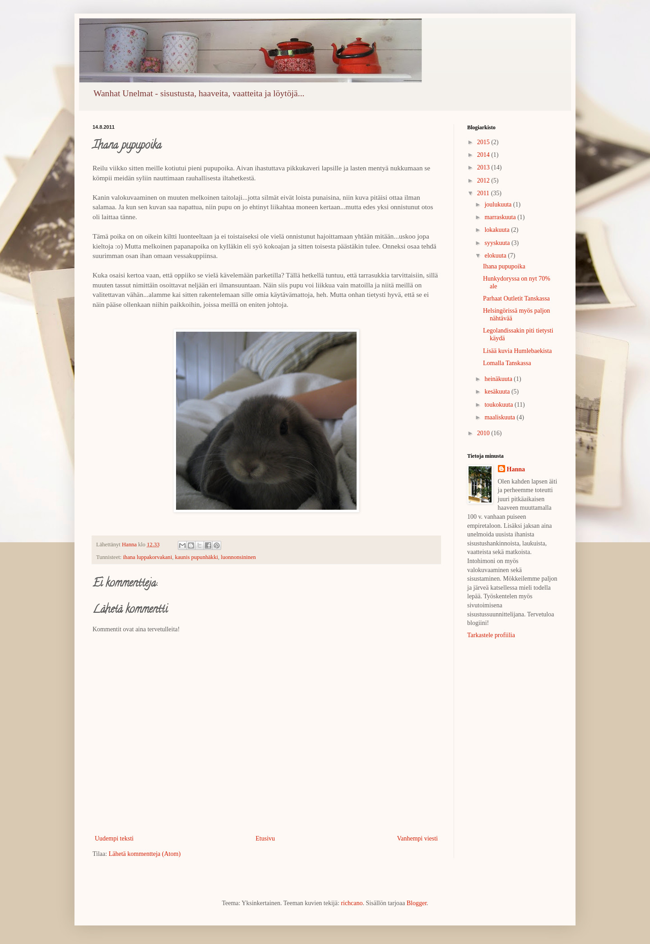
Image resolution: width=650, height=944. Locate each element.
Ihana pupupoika (504, 266)
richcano (351, 903)
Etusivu (265, 838)
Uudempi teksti (114, 838)
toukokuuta (499, 404)
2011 (484, 193)
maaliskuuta (500, 417)
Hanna (516, 469)
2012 (484, 180)
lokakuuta (497, 229)
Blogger (417, 903)
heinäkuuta (499, 379)
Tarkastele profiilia (491, 635)
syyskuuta (497, 243)
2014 (484, 154)
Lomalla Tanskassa (507, 363)
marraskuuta (500, 217)
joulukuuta (498, 204)
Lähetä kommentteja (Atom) (145, 853)
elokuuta (496, 255)
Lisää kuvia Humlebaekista (517, 351)
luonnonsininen (238, 557)
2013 (484, 167)
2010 (484, 433)
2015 (484, 142)
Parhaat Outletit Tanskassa (516, 298)
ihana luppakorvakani (147, 557)
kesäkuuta (497, 391)
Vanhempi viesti (417, 838)
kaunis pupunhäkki (196, 557)
